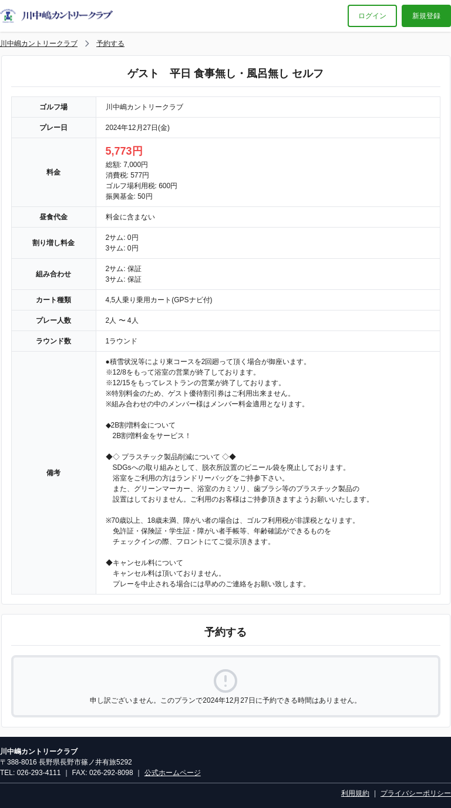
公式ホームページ (172, 773)
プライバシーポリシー (416, 793)
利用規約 (355, 793)
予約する (110, 43)
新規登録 (426, 16)
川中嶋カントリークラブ (39, 43)
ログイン (372, 16)
